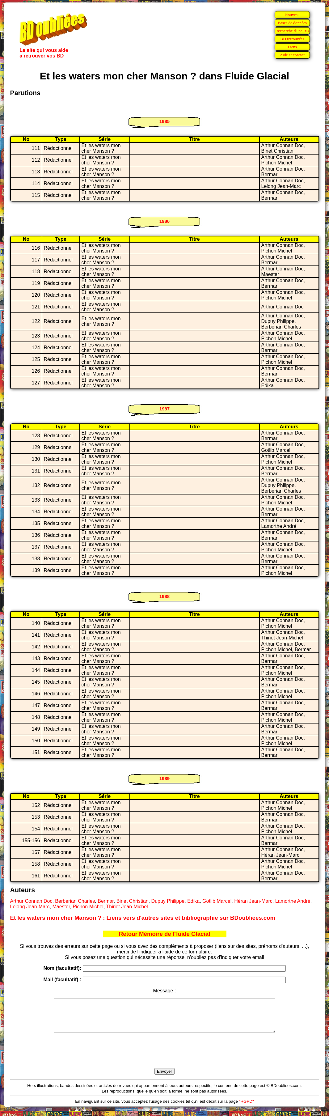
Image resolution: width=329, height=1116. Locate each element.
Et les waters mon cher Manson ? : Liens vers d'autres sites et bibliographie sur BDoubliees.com (143, 917)
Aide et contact (292, 55)
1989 (164, 778)
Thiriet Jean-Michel (127, 906)
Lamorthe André (292, 901)
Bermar (106, 901)
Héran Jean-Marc (253, 901)
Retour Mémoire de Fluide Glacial (164, 934)
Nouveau (292, 14)
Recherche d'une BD (292, 30)
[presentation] (165, 1058)
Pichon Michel (88, 906)
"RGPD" (246, 1107)
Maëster (61, 906)
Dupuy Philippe (168, 901)
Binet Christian (132, 901)
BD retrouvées (292, 38)
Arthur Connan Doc (31, 901)
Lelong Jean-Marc (30, 906)
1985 (164, 121)
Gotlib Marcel (216, 901)
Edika (193, 901)
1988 (164, 596)
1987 (164, 408)
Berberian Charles (75, 901)
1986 (164, 221)
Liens (292, 47)
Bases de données (292, 22)
